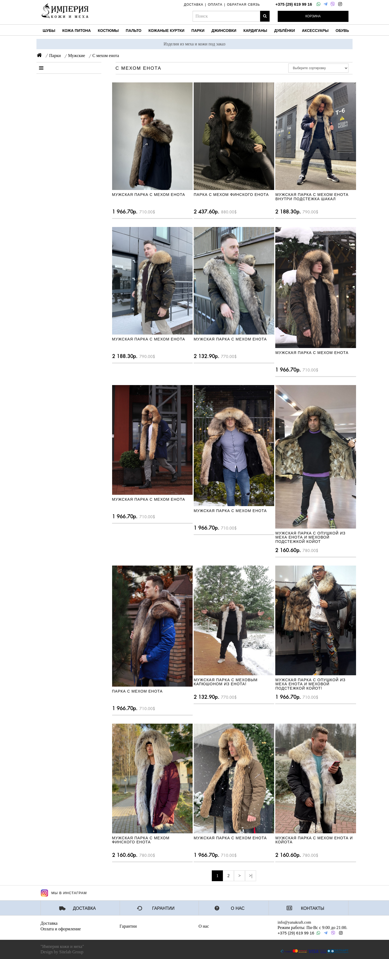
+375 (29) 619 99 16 (293, 4)
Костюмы (108, 30)
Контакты (312, 908)
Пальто (134, 30)
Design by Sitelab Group (62, 952)
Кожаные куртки (166, 30)
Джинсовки (224, 30)
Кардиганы (255, 30)
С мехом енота (105, 55)
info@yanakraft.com (294, 922)
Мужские (76, 55)
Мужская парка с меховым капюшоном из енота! (226, 682)
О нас (238, 908)
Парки (198, 30)
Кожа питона (76, 30)
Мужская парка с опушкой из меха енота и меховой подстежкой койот (310, 537)
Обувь (342, 30)
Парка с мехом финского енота (231, 194)
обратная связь (243, 4)
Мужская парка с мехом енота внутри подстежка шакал (311, 197)
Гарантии (163, 908)
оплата (215, 4)
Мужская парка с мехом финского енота (141, 840)
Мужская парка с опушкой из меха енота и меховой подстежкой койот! (310, 684)
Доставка (84, 908)
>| (250, 875)
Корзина (313, 16)
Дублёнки (284, 30)
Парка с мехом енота (137, 691)
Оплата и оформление (61, 929)
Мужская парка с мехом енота (148, 194)
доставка (193, 4)
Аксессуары (315, 30)
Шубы (49, 30)
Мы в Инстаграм (64, 893)
